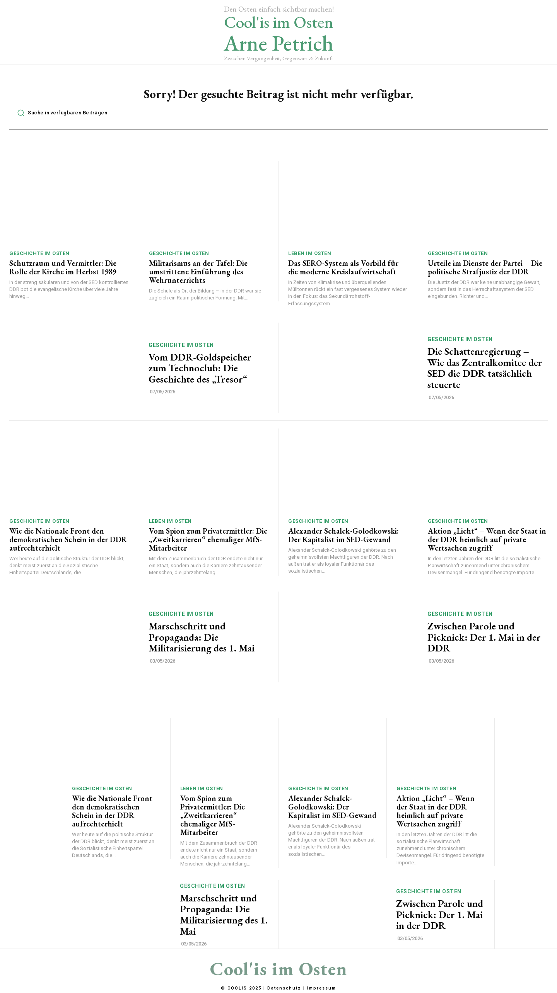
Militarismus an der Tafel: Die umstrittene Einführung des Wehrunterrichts (198, 275)
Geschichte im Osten (39, 257)
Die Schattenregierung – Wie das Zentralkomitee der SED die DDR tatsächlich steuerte (484, 372)
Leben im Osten (309, 257)
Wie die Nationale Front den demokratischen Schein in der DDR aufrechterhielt (68, 543)
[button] (60, 116)
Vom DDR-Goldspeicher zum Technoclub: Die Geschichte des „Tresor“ (200, 372)
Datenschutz (284, 988)
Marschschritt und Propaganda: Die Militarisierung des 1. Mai (202, 641)
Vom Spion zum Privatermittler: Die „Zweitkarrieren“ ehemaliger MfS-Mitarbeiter (208, 543)
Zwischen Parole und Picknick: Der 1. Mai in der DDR (484, 641)
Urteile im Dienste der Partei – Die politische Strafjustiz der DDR (485, 271)
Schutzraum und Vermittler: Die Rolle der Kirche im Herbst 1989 (62, 271)
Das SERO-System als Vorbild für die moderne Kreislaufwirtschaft (343, 271)
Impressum (321, 988)
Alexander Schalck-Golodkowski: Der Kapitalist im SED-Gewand (343, 539)
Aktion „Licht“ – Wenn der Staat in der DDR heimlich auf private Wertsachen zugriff (487, 543)
